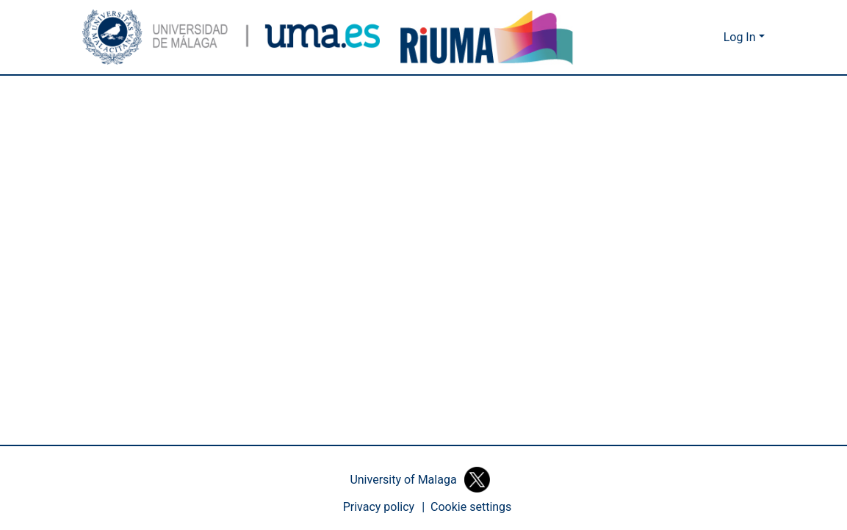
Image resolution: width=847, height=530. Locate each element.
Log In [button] (741, 37)
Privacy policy (379, 507)
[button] (231, 37)
